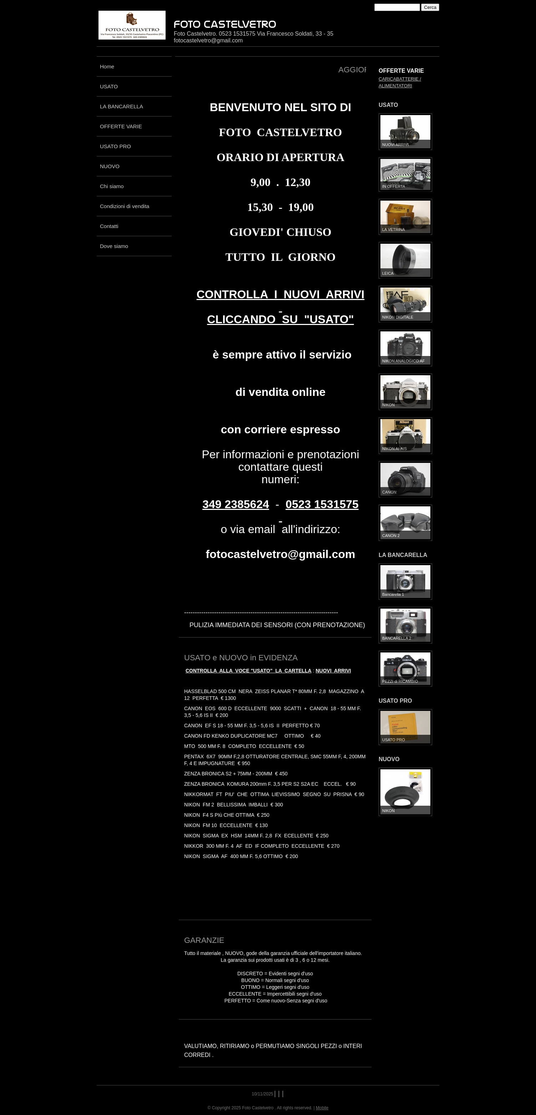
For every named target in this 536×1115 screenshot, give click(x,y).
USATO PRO (115, 146)
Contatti (109, 226)
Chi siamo (112, 186)
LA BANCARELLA (121, 106)
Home (107, 66)
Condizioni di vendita (124, 206)
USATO (109, 86)
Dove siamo (114, 246)
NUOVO (110, 166)
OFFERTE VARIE (121, 126)
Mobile (322, 1107)
